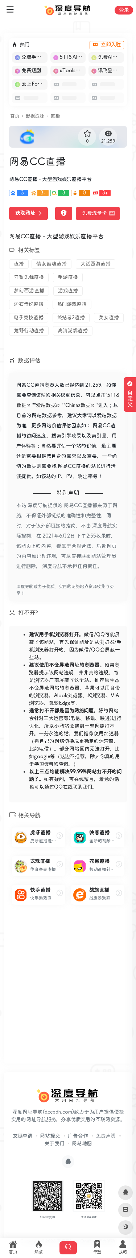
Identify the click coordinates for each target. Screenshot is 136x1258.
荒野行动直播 (29, 331)
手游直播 (68, 277)
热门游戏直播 (72, 304)
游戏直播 (68, 291)
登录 (124, 10)
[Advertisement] (68, 990)
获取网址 (28, 213)
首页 (14, 116)
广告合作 (78, 1136)
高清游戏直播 (73, 331)
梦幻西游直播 (29, 291)
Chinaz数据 (78, 405)
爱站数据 (46, 405)
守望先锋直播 (29, 277)
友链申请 (22, 1136)
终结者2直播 (71, 318)
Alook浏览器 (68, 696)
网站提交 (50, 1136)
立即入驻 (107, 45)
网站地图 (82, 1144)
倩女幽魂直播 (51, 264)
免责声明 (106, 1136)
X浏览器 (96, 696)
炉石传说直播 (29, 304)
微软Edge (59, 703)
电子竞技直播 (29, 318)
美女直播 (109, 318)
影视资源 (35, 116)
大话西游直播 (96, 264)
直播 (55, 116)
